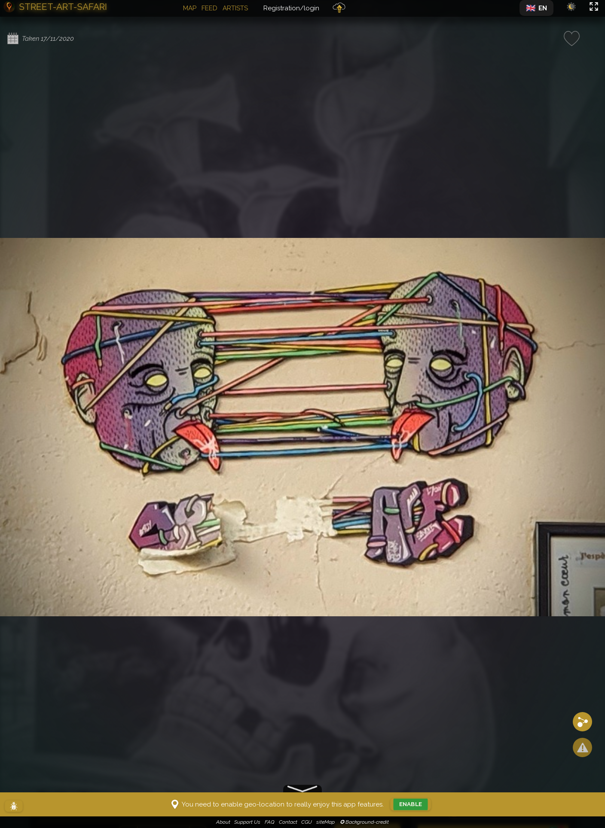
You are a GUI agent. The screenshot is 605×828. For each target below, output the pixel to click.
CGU (306, 822)
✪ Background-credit (364, 822)
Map (189, 8)
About (223, 822)
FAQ (270, 822)
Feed (209, 8)
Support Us (247, 822)
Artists (235, 8)
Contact (288, 822)
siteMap (325, 822)
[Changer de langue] (536, 8)
